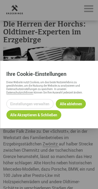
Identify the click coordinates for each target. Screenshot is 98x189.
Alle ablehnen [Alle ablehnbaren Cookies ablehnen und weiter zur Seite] (71, 103)
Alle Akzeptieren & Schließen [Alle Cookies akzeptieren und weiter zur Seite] (33, 114)
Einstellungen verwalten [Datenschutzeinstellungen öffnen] (29, 103)
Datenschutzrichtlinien (19, 92)
